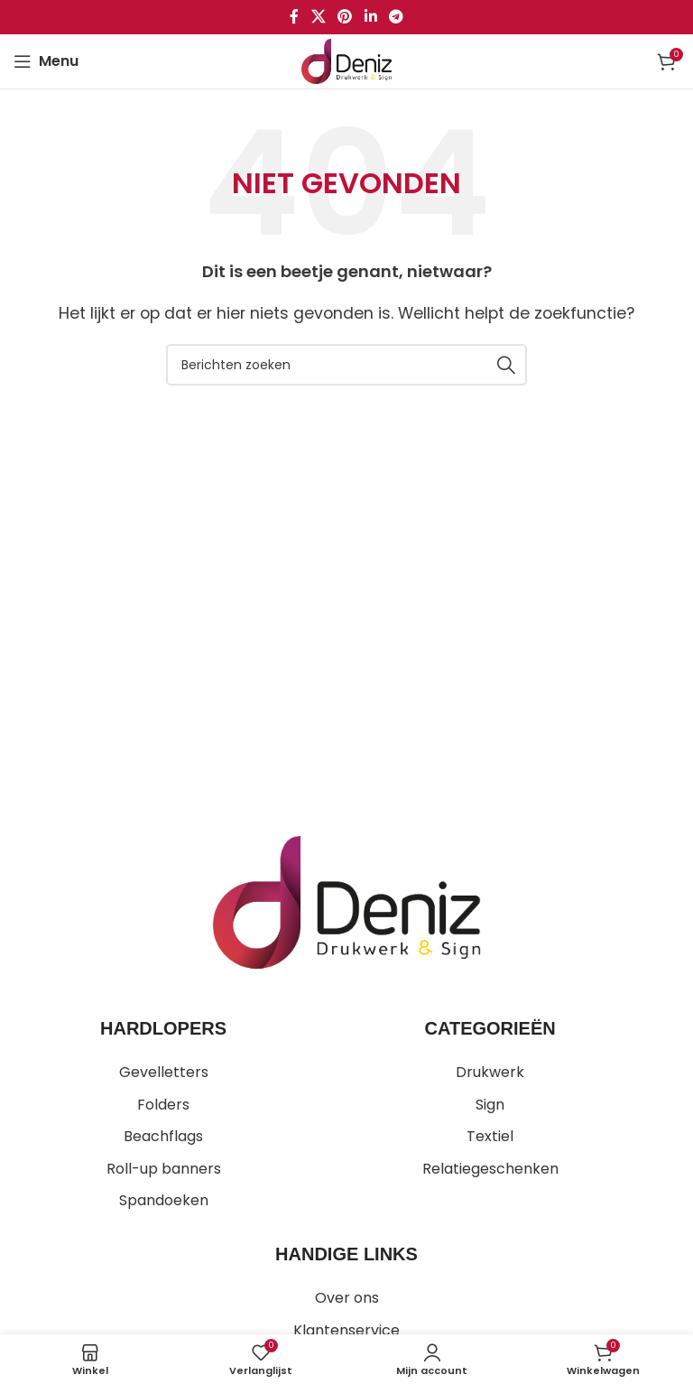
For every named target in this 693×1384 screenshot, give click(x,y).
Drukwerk (490, 1072)
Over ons (347, 1297)
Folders (163, 1104)
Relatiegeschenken (490, 1168)
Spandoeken (163, 1200)
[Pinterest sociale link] (345, 17)
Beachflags (163, 1136)
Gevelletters (163, 1072)
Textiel (490, 1136)
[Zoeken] (346, 364)
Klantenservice (346, 1330)
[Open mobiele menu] (46, 61)
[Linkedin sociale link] (370, 17)
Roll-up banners (163, 1168)
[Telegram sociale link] (396, 17)
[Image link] (346, 901)
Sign (490, 1104)
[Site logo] (346, 60)
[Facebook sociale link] (294, 17)
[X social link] (318, 17)
